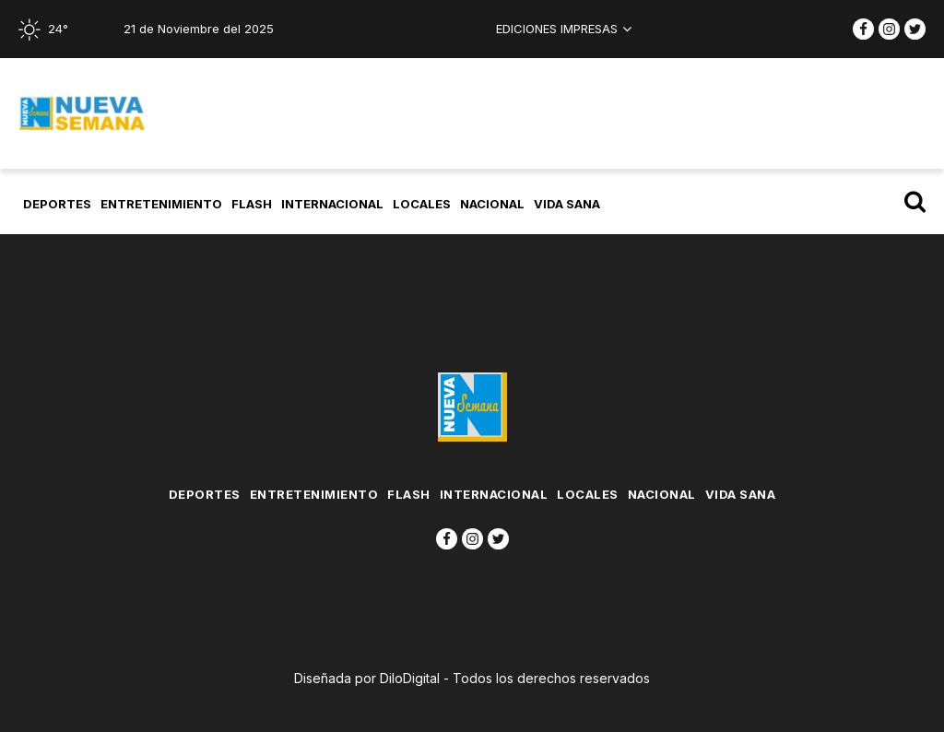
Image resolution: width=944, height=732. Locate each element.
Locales (422, 203)
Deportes (57, 203)
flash (251, 203)
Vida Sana (567, 203)
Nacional (492, 203)
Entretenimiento (161, 203)
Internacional (332, 203)
